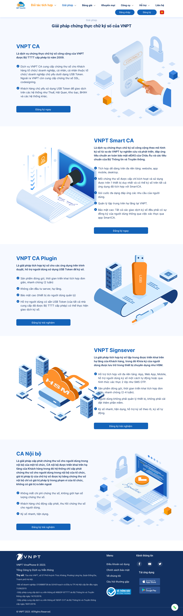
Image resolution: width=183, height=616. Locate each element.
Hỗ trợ (144, 5)
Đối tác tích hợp (43, 5)
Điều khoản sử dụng (118, 564)
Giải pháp (69, 5)
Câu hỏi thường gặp (118, 581)
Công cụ (127, 5)
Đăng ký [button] (147, 12)
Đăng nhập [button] (124, 12)
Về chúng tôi (114, 575)
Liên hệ (160, 5)
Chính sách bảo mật (118, 570)
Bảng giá (89, 5)
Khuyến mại (108, 5)
